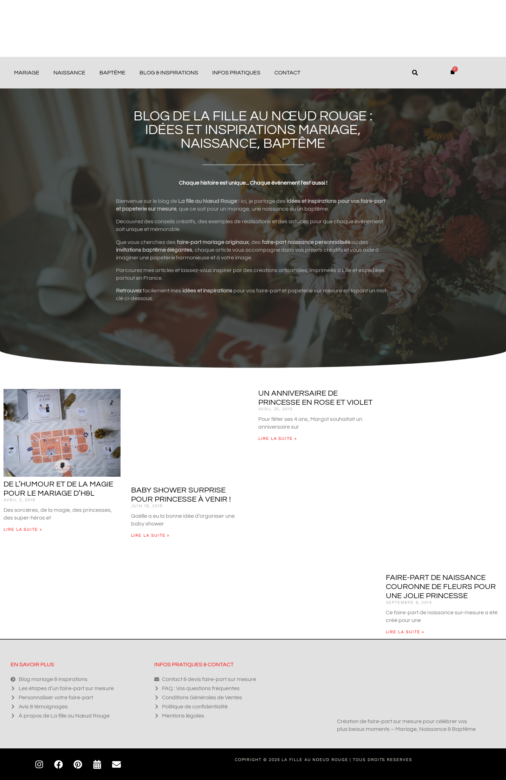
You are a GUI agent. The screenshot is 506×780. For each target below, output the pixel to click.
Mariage (26, 72)
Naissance (69, 72)
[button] (415, 72)
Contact (287, 72)
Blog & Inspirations (169, 72)
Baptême (112, 72)
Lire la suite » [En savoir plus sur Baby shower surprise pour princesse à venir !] (150, 535)
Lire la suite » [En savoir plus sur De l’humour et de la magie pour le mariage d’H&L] (23, 529)
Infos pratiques (236, 72)
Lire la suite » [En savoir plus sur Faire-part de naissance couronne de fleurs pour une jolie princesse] (405, 631)
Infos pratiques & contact (194, 664)
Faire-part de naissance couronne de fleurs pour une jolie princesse (441, 587)
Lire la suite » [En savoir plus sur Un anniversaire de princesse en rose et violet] (277, 438)
